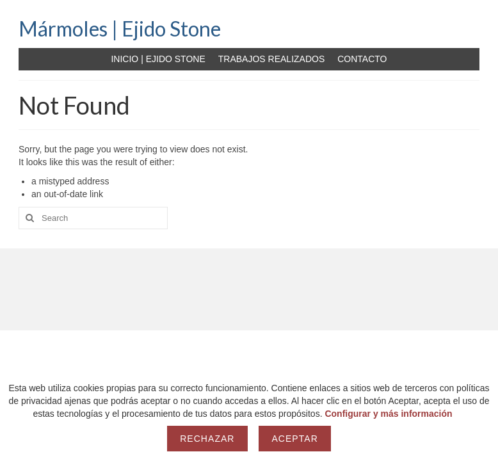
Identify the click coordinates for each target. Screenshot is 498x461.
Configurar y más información (388, 413)
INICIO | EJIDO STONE (158, 59)
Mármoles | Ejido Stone (120, 28)
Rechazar (207, 438)
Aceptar (294, 438)
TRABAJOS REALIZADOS (271, 59)
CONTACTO (362, 59)
